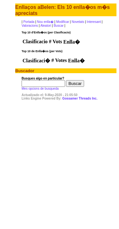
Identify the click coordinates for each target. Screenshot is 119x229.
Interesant (94, 22)
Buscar (58, 25)
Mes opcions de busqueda (40, 88)
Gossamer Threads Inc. (79, 98)
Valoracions (30, 25)
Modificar (62, 22)
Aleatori (45, 25)
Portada (28, 22)
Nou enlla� (45, 22)
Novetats (78, 22)
